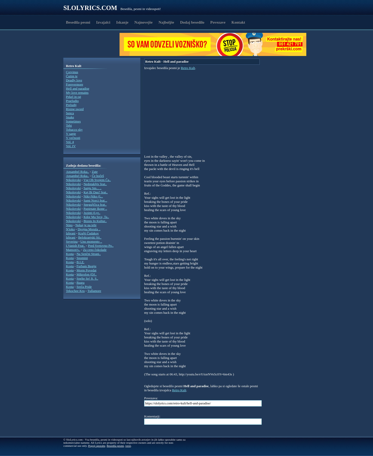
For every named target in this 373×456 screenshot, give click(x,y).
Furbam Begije (86, 266)
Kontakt (238, 22)
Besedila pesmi (78, 22)
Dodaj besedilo (192, 22)
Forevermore (74, 84)
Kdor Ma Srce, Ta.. (96, 217)
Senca (70, 113)
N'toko (70, 229)
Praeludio (72, 101)
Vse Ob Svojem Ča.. (97, 180)
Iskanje (122, 22)
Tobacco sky (74, 129)
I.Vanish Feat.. (75, 246)
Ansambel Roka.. (77, 172)
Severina (71, 241)
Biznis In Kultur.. (95, 221)
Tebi (69, 125)
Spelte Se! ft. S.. (87, 278)
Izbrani (70, 233)
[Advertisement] (93, 44)
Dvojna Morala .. (89, 229)
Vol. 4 (70, 142)
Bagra (80, 282)
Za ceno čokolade (95, 250)
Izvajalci (103, 22)
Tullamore (94, 291)
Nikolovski (73, 180)
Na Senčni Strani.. (88, 254)
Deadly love (74, 80)
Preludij (71, 105)
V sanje (71, 134)
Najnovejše (143, 22)
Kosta (70, 254)
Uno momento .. (91, 241)
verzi (128, 445)
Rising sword (75, 109)
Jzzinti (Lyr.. (92, 213)
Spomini (82, 258)
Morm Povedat (86, 270)
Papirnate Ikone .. (95, 209)
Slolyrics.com (90, 7)
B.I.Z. (80, 262)
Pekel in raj (73, 97)
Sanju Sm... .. (93, 188)
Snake (70, 117)
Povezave (217, 22)
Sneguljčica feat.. (95, 204)
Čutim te (71, 76)
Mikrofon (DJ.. (86, 274)
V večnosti (73, 138)
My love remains (77, 92)
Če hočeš (98, 176)
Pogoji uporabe (96, 445)
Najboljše (166, 22)
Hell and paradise (77, 88)
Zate (95, 172)
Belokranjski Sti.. (90, 237)
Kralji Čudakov (88, 233)
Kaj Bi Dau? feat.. (96, 192)
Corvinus (72, 72)
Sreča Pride (84, 287)
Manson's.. (73, 250)
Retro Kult (188, 68)
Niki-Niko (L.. (93, 196)
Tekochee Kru (75, 291)
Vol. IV (71, 146)
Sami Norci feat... (95, 200)
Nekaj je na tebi (85, 225)
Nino (69, 225)
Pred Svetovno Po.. (101, 246)
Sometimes (73, 121)
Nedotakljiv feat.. (95, 184)
